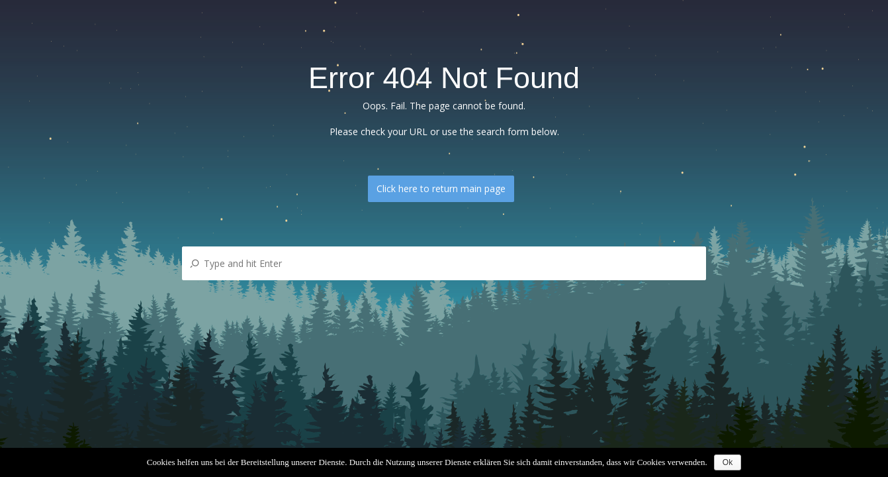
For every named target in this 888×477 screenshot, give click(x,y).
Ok (728, 462)
